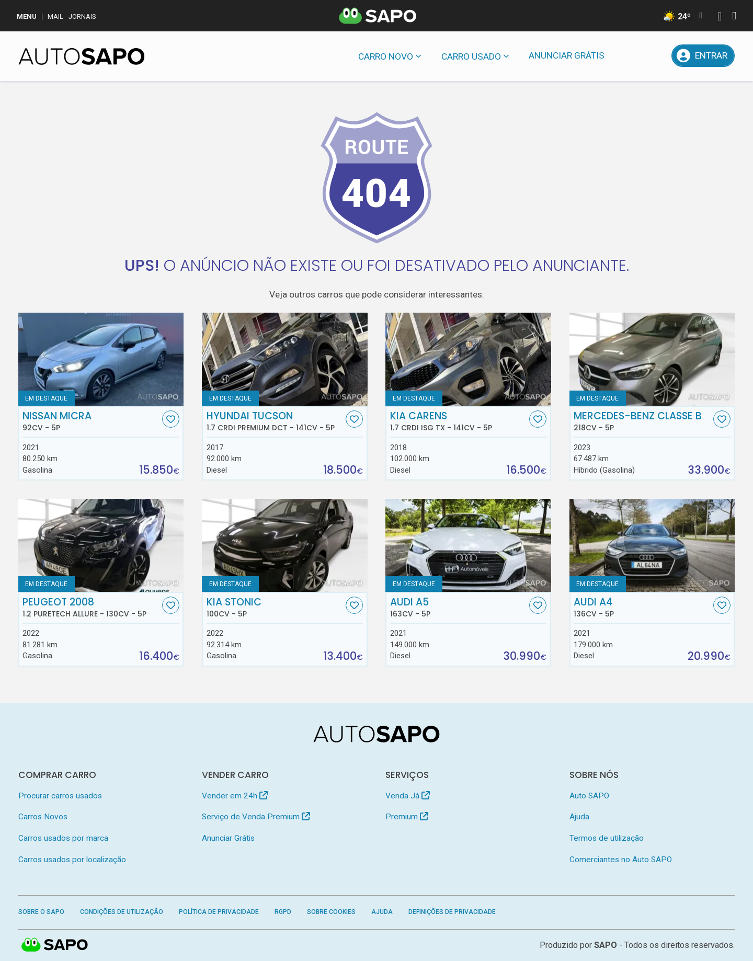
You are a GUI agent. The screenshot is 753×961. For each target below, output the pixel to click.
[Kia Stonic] (285, 545)
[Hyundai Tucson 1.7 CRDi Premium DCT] (285, 359)
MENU (27, 16)
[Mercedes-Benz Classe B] (652, 359)
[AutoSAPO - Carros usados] (81, 56)
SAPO (55, 945)
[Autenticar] (719, 17)
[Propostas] (655, 55)
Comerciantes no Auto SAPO (620, 859)
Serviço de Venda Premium (256, 816)
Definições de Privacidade (452, 912)
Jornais (82, 16)
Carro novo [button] (385, 56)
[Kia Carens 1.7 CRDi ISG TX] (468, 359)
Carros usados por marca (63, 838)
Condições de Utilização (121, 912)
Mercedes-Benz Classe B (642, 421)
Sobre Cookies (331, 912)
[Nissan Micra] (101, 359)
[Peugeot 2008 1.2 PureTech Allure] (101, 545)
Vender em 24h (235, 795)
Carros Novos (42, 816)
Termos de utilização (606, 838)
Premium (406, 816)
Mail (55, 16)
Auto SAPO (589, 795)
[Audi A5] (468, 545)
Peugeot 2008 (90, 608)
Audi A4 (642, 608)
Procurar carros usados (60, 795)
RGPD (283, 912)
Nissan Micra (90, 421)
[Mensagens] (628, 55)
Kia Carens (458, 421)
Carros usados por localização (72, 859)
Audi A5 (458, 608)
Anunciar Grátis (566, 55)
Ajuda (579, 816)
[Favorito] (170, 419)
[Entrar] (703, 55)
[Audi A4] (652, 545)
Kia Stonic (275, 608)
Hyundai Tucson (275, 421)
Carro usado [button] (471, 56)
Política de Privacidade (219, 912)
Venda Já (407, 795)
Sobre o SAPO (41, 912)
